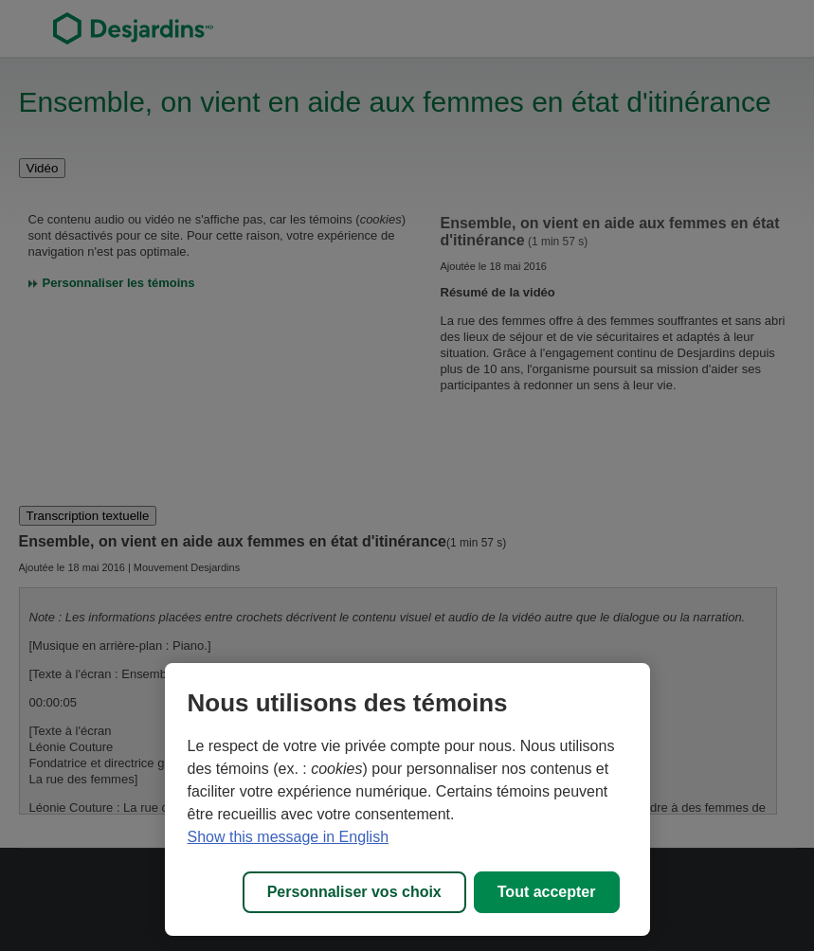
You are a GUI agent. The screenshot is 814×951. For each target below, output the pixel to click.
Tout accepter (546, 892)
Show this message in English (288, 837)
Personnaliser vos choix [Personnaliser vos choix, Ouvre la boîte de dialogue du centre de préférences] (354, 892)
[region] (407, 799)
